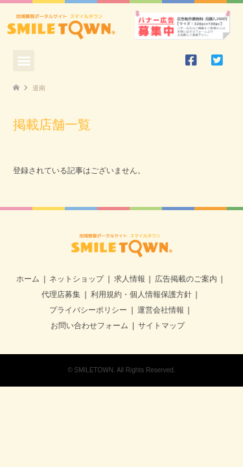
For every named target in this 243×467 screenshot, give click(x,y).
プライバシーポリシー (88, 310)
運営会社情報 (160, 310)
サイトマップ (161, 325)
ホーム (28, 278)
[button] (23, 60)
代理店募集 (60, 294)
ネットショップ (76, 278)
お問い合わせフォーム (89, 325)
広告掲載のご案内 (186, 278)
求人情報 (129, 278)
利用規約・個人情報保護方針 (141, 294)
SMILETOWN (94, 370)
